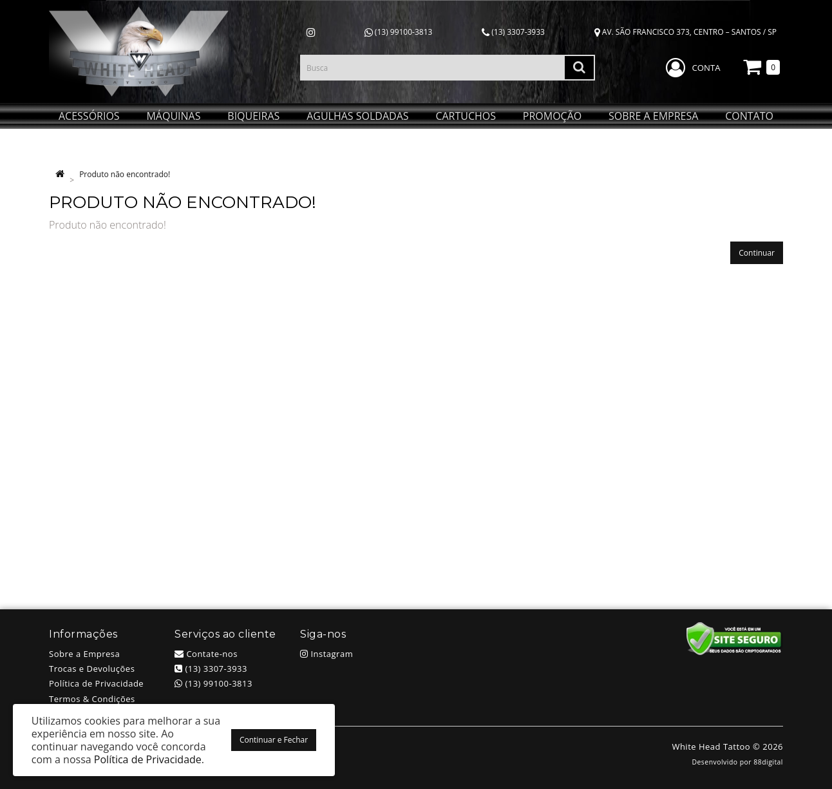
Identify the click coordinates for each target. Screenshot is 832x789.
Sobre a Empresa (84, 654)
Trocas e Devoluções (92, 668)
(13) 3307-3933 (513, 31)
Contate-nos (206, 654)
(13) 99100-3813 (398, 31)
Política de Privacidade (96, 683)
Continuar (757, 252)
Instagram (326, 654)
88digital (768, 761)
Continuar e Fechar (274, 739)
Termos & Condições (92, 699)
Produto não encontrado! (124, 174)
